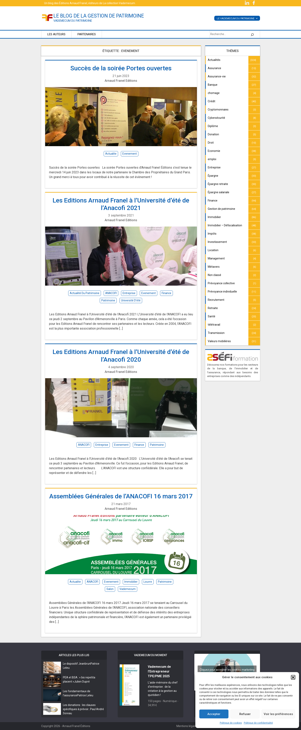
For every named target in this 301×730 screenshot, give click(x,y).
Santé (211, 316)
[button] (293, 677)
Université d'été (131, 300)
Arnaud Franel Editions (121, 81)
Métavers (214, 266)
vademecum (127, 589)
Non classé (214, 275)
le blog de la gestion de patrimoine (98, 16)
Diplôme (213, 126)
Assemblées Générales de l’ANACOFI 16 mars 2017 (121, 496)
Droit (211, 142)
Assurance (214, 68)
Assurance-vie (217, 76)
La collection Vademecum (119, 3)
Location (213, 250)
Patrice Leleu (85, 695)
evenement (129, 153)
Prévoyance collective (221, 283)
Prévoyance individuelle (222, 291)
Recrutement (216, 299)
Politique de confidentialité (258, 723)
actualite (110, 153)
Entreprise (214, 167)
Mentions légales (187, 726)
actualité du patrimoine (84, 293)
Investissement (217, 241)
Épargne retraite (218, 184)
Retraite (213, 308)
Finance (212, 200)
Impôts (212, 233)
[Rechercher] (252, 34)
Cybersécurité (216, 117)
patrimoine (108, 300)
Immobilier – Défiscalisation (225, 225)
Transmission (216, 332)
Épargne (213, 175)
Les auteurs (56, 34)
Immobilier (214, 217)
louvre (148, 581)
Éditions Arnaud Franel (73, 3)
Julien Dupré (82, 681)
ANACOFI (111, 293)
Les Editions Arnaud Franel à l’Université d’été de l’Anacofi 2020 (121, 355)
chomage (214, 93)
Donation (213, 134)
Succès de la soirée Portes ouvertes (120, 68)
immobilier (131, 581)
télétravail (214, 324)
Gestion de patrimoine (221, 208)
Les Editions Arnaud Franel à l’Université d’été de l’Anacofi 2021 (121, 204)
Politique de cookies (231, 723)
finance (166, 293)
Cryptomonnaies (218, 109)
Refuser (245, 714)
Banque (212, 84)
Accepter (213, 714)
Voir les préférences (278, 714)
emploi (212, 159)
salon (110, 589)
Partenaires (86, 34)
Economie (214, 150)
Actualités (214, 59)
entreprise (129, 293)
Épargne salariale (218, 192)
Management (216, 258)
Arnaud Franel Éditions (76, 726)
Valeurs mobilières (219, 341)
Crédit (211, 101)
